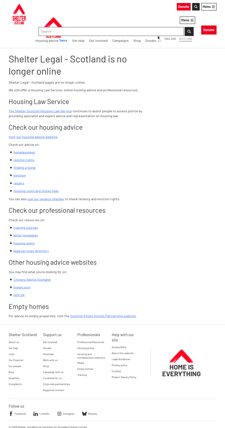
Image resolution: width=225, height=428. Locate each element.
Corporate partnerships (56, 364)
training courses (26, 208)
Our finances (16, 340)
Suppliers (14, 358)
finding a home (25, 148)
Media (80, 343)
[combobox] (185, 7)
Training (82, 355)
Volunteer (48, 334)
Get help (13, 328)
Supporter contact (53, 370)
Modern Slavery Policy (124, 357)
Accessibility (119, 327)
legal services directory (31, 231)
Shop (46, 346)
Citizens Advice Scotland (32, 260)
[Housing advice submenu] (118, 20)
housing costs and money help (36, 171)
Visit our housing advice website (33, 117)
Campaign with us (53, 352)
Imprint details (87, 418)
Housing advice (100, 21)
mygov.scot (22, 268)
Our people (15, 346)
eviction (20, 156)
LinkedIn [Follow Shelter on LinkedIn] (41, 394)
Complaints (15, 364)
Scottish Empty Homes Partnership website (103, 296)
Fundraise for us (52, 358)
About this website (122, 333)
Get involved (50, 322)
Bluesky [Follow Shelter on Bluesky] (89, 394)
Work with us (50, 340)
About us (14, 322)
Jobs (11, 334)
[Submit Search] (212, 7)
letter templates (26, 216)
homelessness (24, 133)
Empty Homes (85, 349)
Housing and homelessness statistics (91, 336)
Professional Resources (90, 322)
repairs (19, 164)
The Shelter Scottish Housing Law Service (40, 92)
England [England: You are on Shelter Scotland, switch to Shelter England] (136, 7)
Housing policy (85, 328)
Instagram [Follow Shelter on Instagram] (66, 394)
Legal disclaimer (121, 339)
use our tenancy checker (46, 179)
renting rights (24, 140)
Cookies (116, 351)
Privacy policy (119, 345)
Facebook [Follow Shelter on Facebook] (17, 394)
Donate (47, 328)
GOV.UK (19, 276)
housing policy (24, 224)
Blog (11, 352)
